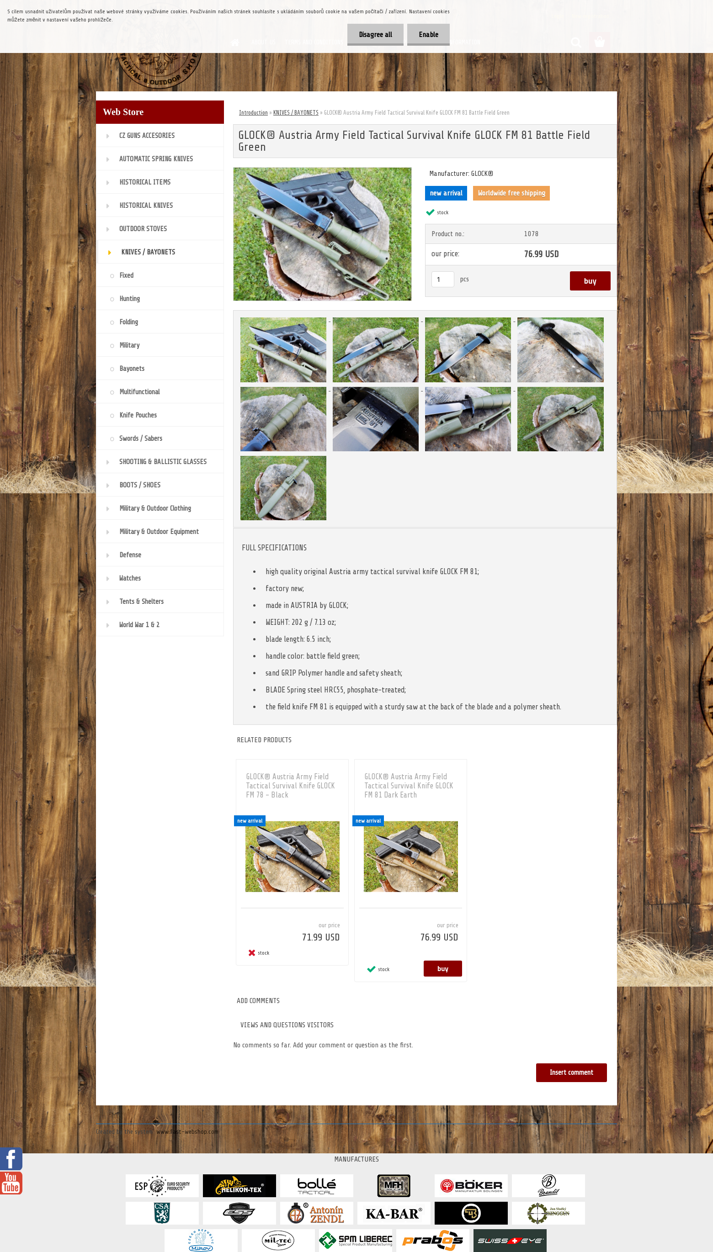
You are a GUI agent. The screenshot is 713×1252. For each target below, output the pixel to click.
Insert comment (571, 1073)
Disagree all (375, 35)
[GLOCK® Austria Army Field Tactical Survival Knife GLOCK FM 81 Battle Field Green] (322, 171)
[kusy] (442, 279)
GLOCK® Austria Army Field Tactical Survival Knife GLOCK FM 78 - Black (290, 785)
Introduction (253, 112)
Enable (428, 35)
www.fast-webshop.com (187, 1131)
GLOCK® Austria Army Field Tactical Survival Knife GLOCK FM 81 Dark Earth (408, 785)
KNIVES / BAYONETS (296, 112)
